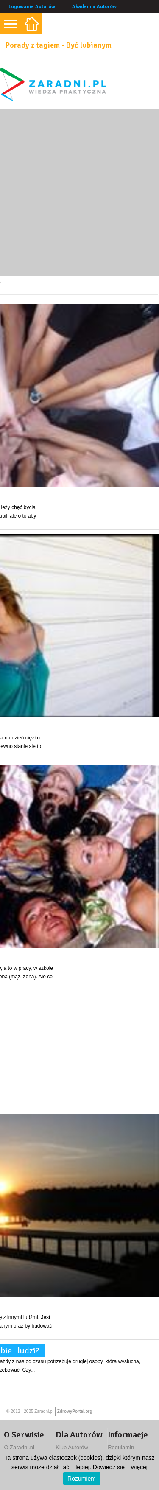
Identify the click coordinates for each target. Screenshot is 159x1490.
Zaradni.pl (43, 1411)
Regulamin (121, 1447)
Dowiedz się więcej (120, 1467)
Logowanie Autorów (31, 6)
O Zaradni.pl (19, 1447)
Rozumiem (81, 1478)
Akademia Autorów (94, 6)
